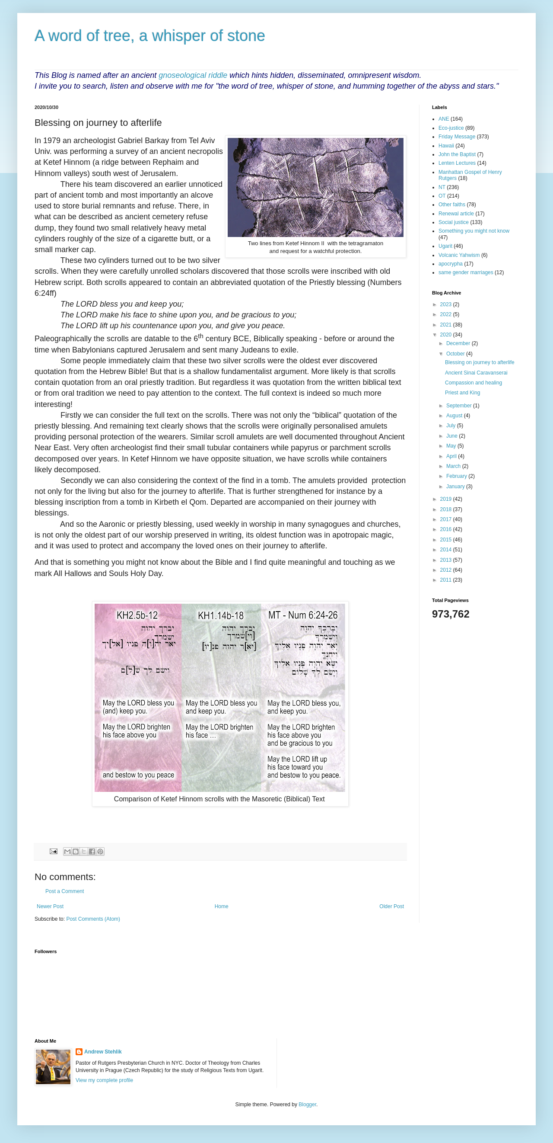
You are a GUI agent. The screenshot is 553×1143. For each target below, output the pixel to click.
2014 (446, 550)
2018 (446, 509)
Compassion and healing (473, 383)
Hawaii (446, 146)
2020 (446, 335)
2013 (446, 560)
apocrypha (451, 264)
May (452, 446)
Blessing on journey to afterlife (480, 362)
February (457, 476)
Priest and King (462, 393)
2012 (446, 570)
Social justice (454, 222)
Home (222, 906)
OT (442, 196)
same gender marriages (466, 272)
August (455, 416)
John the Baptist (457, 154)
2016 (446, 529)
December (459, 343)
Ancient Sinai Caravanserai (476, 373)
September (459, 406)
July (451, 426)
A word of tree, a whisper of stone (150, 36)
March (454, 466)
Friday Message (457, 137)
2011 (446, 580)
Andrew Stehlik (103, 1052)
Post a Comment (64, 891)
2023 (446, 304)
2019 (446, 499)
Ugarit (445, 246)
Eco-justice (451, 128)
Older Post (391, 906)
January (456, 486)
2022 (446, 314)
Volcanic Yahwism (459, 255)
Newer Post (50, 906)
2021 (446, 325)
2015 (446, 540)
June (452, 436)
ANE (444, 119)
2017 (446, 519)
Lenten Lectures (457, 163)
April (452, 456)
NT (442, 187)
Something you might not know (474, 231)
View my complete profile (104, 1080)
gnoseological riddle (193, 75)
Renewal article (456, 214)
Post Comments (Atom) (93, 919)
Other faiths (452, 205)
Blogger (307, 1104)
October (456, 354)
